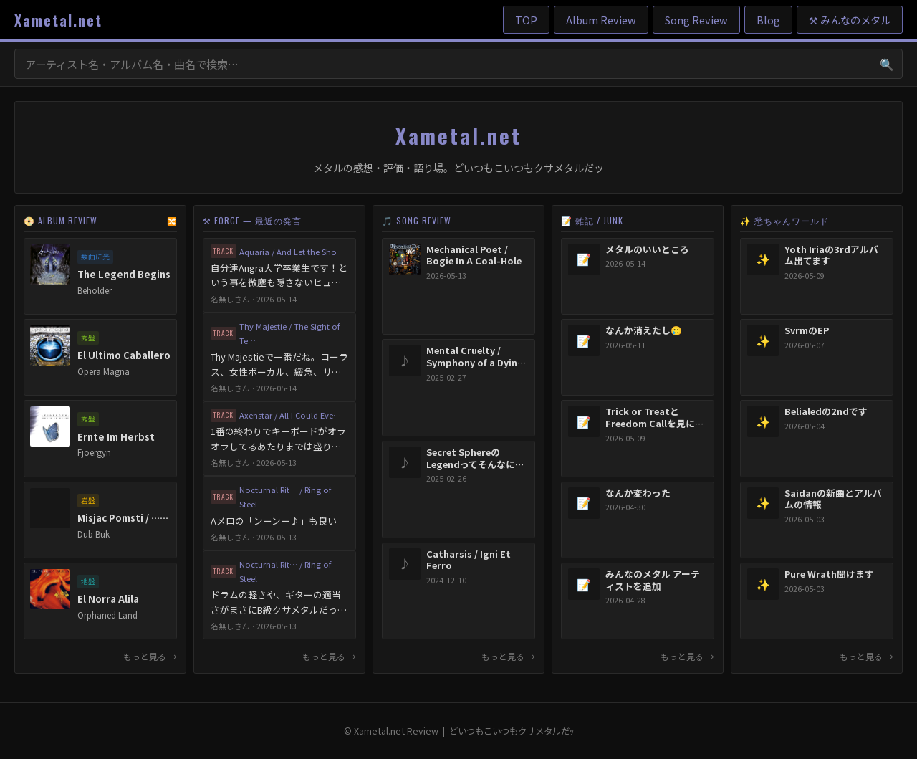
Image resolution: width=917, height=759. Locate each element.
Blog (768, 19)
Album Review (601, 19)
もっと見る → (150, 656)
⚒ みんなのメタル (849, 19)
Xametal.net (58, 20)
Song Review (696, 19)
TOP (526, 19)
